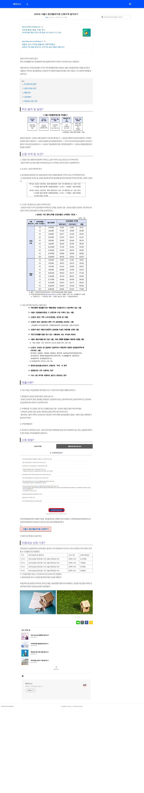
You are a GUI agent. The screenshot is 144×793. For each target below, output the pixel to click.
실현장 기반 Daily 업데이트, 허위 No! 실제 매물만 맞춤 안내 (43, 47)
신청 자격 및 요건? (30, 88)
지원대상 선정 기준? (31, 101)
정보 (47, 17)
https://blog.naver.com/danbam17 (32, 41)
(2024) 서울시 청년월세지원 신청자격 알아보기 (56, 14)
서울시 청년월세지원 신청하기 (36, 557)
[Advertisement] (56, 401)
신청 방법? (27, 97)
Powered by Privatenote (7, 762)
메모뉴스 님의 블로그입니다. (34, 742)
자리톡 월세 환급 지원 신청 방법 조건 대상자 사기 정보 (41, 32)
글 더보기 (56, 725)
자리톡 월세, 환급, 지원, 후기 (33, 30)
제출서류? (27, 92)
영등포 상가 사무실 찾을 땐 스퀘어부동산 (38, 44)
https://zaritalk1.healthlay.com (31, 27)
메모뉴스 (17, 4)
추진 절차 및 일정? (30, 84)
